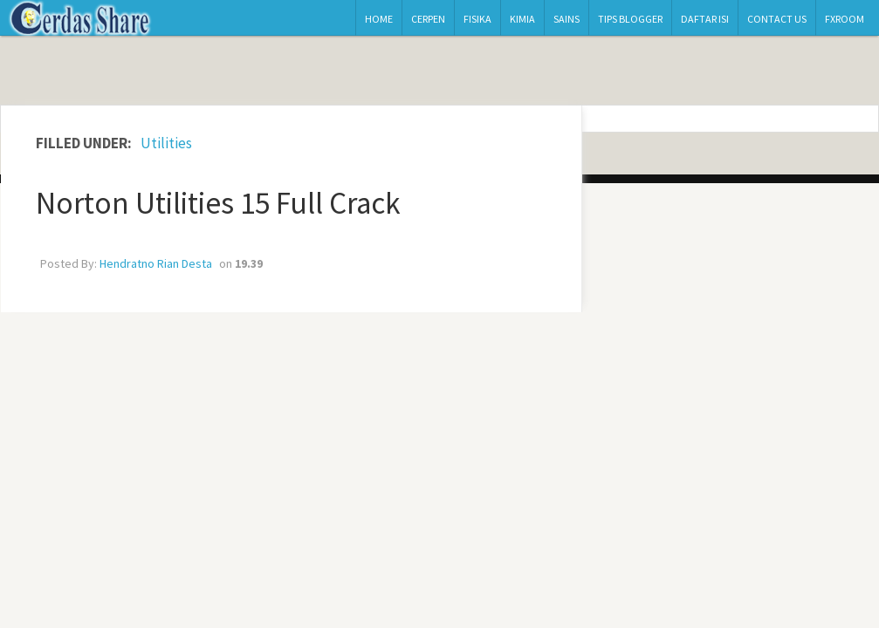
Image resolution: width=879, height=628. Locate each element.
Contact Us (777, 18)
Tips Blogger (630, 18)
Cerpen (428, 18)
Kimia (522, 18)
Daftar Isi (705, 18)
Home (379, 18)
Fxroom (844, 18)
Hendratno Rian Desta (156, 263)
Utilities (166, 143)
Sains (566, 18)
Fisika (477, 18)
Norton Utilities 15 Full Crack (218, 203)
